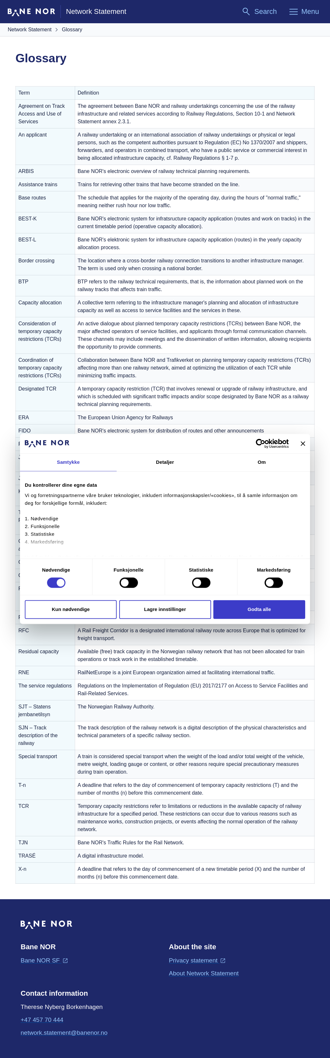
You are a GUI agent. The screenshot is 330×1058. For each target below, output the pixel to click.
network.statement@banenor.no (64, 1032)
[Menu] (303, 11)
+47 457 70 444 (42, 1019)
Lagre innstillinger (165, 609)
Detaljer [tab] (165, 462)
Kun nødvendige (71, 609)
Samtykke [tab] (68, 462)
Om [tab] (261, 462)
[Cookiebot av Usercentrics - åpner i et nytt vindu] (260, 443)
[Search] (259, 11)
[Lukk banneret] (303, 443)
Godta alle (259, 609)
